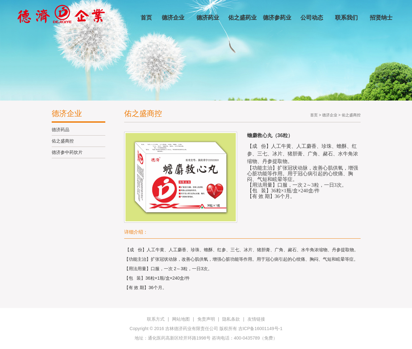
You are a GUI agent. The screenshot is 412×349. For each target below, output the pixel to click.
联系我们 (346, 18)
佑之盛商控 (63, 140)
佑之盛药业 (242, 18)
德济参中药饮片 (67, 152)
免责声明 (206, 319)
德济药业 (207, 18)
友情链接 (256, 319)
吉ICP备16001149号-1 (260, 328)
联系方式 (156, 319)
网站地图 (181, 319)
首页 (146, 18)
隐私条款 (231, 319)
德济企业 (173, 18)
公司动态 (311, 18)
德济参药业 (277, 18)
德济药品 (60, 129)
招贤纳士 (381, 18)
